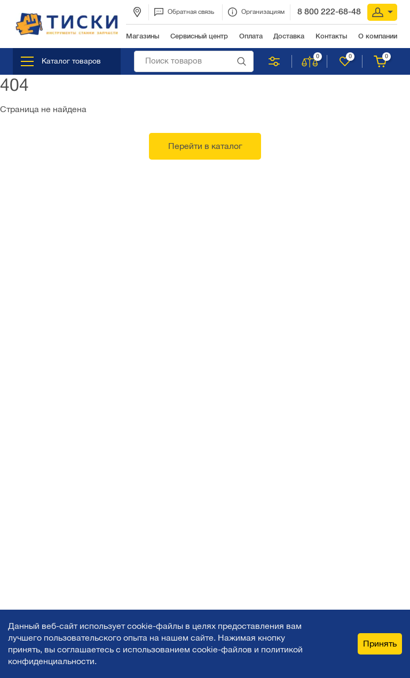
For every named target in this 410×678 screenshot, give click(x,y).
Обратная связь (184, 12)
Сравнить (310, 61)
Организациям (256, 12)
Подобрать (274, 61)
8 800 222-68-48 (329, 11)
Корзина (381, 61)
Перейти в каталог (205, 146)
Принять (380, 643)
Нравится (346, 61)
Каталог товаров (61, 61)
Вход (382, 12)
